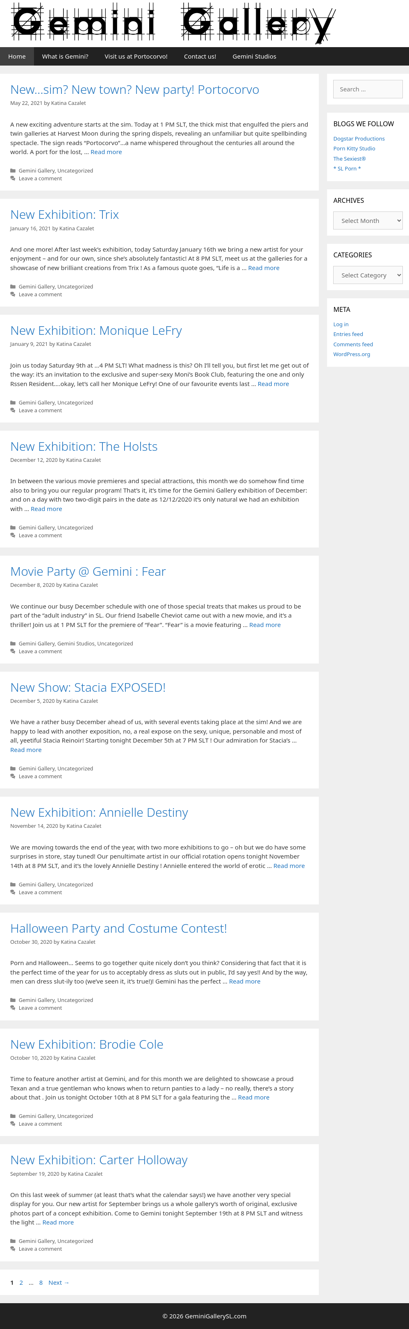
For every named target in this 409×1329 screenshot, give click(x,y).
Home (17, 56)
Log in (340, 324)
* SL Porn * (347, 168)
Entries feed (348, 334)
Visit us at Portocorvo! (136, 56)
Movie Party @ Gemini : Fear (88, 571)
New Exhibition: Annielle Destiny (99, 812)
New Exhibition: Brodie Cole (87, 1044)
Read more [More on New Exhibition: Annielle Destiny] (289, 865)
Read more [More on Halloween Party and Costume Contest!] (245, 981)
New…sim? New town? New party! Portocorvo (134, 89)
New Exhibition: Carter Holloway (99, 1159)
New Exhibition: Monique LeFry (96, 330)
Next (59, 1282)
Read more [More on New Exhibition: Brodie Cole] (254, 1097)
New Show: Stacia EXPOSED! (88, 687)
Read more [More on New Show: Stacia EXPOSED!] (26, 749)
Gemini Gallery (37, 170)
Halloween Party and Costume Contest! (118, 928)
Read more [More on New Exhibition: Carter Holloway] (58, 1222)
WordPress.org (351, 354)
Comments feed (353, 344)
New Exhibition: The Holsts (84, 446)
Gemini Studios (255, 56)
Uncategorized (75, 170)
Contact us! (200, 56)
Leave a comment (40, 178)
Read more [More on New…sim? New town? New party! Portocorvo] (106, 152)
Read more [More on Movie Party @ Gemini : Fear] (265, 624)
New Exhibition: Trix (64, 214)
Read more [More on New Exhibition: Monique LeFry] (273, 383)
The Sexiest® (349, 158)
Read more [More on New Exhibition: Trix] (263, 268)
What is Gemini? (65, 56)
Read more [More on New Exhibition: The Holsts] (46, 508)
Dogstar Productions (359, 138)
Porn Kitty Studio (354, 148)
